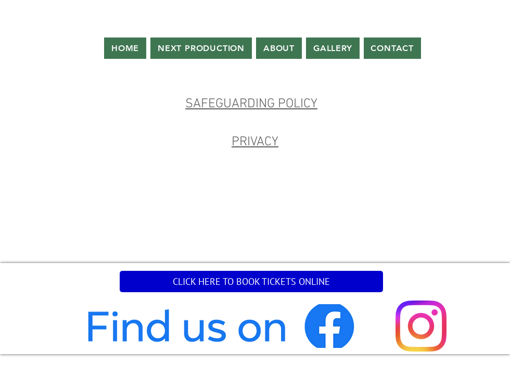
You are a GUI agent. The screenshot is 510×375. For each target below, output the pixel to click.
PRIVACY (255, 142)
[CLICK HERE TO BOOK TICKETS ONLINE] (251, 281)
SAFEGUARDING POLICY (251, 104)
